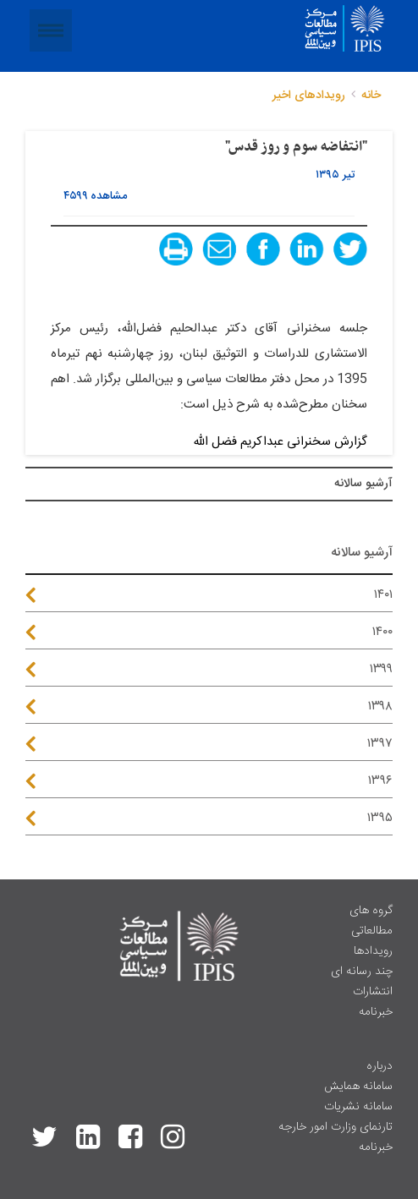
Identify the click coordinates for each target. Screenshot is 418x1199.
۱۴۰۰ (382, 632)
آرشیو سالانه (363, 484)
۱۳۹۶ (380, 780)
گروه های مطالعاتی (371, 921)
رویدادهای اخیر (308, 95)
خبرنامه (376, 1012)
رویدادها (373, 951)
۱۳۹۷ (380, 743)
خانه (371, 95)
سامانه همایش (358, 1086)
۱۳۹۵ (380, 818)
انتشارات (373, 992)
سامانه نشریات (358, 1107)
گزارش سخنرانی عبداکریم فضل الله (278, 441)
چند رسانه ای (362, 971)
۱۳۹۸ (380, 706)
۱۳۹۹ (381, 669)
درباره (379, 1066)
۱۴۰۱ (383, 594)
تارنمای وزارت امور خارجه (335, 1127)
